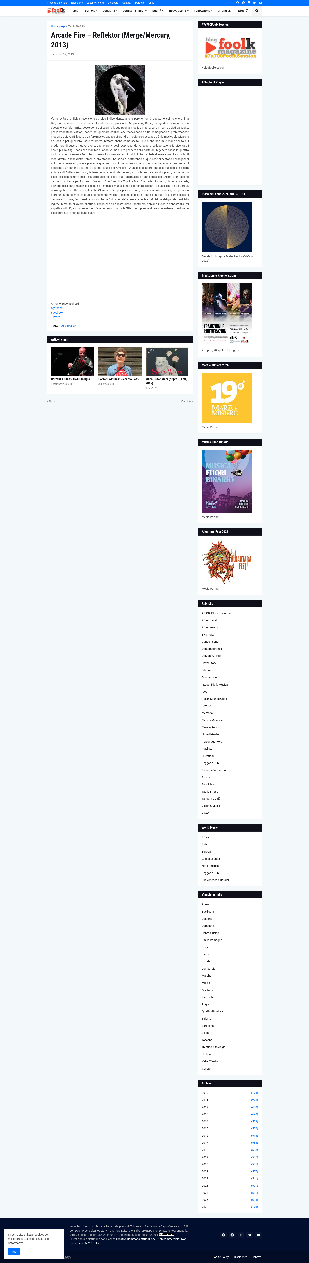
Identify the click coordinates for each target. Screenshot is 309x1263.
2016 (230, 1136)
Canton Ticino (210, 933)
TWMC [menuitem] (240, 10)
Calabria (207, 918)
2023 (230, 1186)
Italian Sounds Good (214, 698)
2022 (230, 1179)
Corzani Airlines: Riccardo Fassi (118, 379)
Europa (206, 851)
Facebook (57, 312)
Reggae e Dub (210, 763)
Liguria (206, 961)
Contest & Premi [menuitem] (133, 10)
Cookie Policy (220, 1257)
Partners (139, 2)
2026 (230, 1207)
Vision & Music (211, 805)
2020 (230, 1164)
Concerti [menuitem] (109, 10)
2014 (230, 1122)
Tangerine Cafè (211, 798)
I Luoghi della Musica (215, 684)
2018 (230, 1150)
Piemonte (208, 997)
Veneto (206, 1068)
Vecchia (186, 401)
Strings (206, 777)
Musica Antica (210, 727)
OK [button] (14, 1251)
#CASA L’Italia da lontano (217, 613)
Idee (204, 691)
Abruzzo (207, 904)
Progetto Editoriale (57, 2)
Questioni (208, 756)
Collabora (113, 2)
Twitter (55, 317)
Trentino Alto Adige (213, 1047)
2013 (230, 1114)
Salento (206, 1018)
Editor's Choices (95, 2)
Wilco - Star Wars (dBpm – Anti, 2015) (166, 381)
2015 (230, 1129)
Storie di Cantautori (214, 770)
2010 (230, 1093)
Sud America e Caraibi (215, 880)
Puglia (206, 1004)
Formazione (209, 677)
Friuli (205, 947)
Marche (206, 975)
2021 (230, 1172)
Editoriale (207, 670)
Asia (204, 844)
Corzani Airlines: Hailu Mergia (70, 379)
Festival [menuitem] (89, 10)
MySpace (56, 308)
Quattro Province (212, 1011)
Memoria (207, 713)
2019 (230, 1157)
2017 (230, 1143)
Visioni (206, 813)
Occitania (208, 990)
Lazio (205, 954)
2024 (230, 1193)
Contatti (126, 2)
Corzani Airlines (211, 655)
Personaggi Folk (212, 741)
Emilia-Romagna (212, 940)
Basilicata (208, 911)
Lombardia (208, 968)
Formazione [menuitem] (202, 10)
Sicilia (205, 1032)
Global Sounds (211, 858)
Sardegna (208, 1025)
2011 (230, 1100)
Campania (208, 925)
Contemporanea (212, 648)
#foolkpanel (209, 620)
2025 (230, 1200)
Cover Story (209, 663)
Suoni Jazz (208, 784)
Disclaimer (240, 1257)
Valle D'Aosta (210, 1061)
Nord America (210, 865)
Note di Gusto (210, 734)
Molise (206, 982)
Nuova (53, 401)
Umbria (206, 1054)
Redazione (77, 2)
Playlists (207, 748)
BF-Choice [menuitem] (224, 10)
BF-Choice (208, 634)
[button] (247, 11)
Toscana (207, 1040)
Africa (205, 837)
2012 (230, 1107)
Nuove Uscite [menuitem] (177, 10)
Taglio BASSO (76, 26)
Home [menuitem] (74, 10)
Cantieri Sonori (211, 641)
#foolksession (210, 627)
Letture (206, 706)
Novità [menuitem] (156, 10)
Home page (58, 26)
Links (151, 2)
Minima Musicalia (212, 720)
